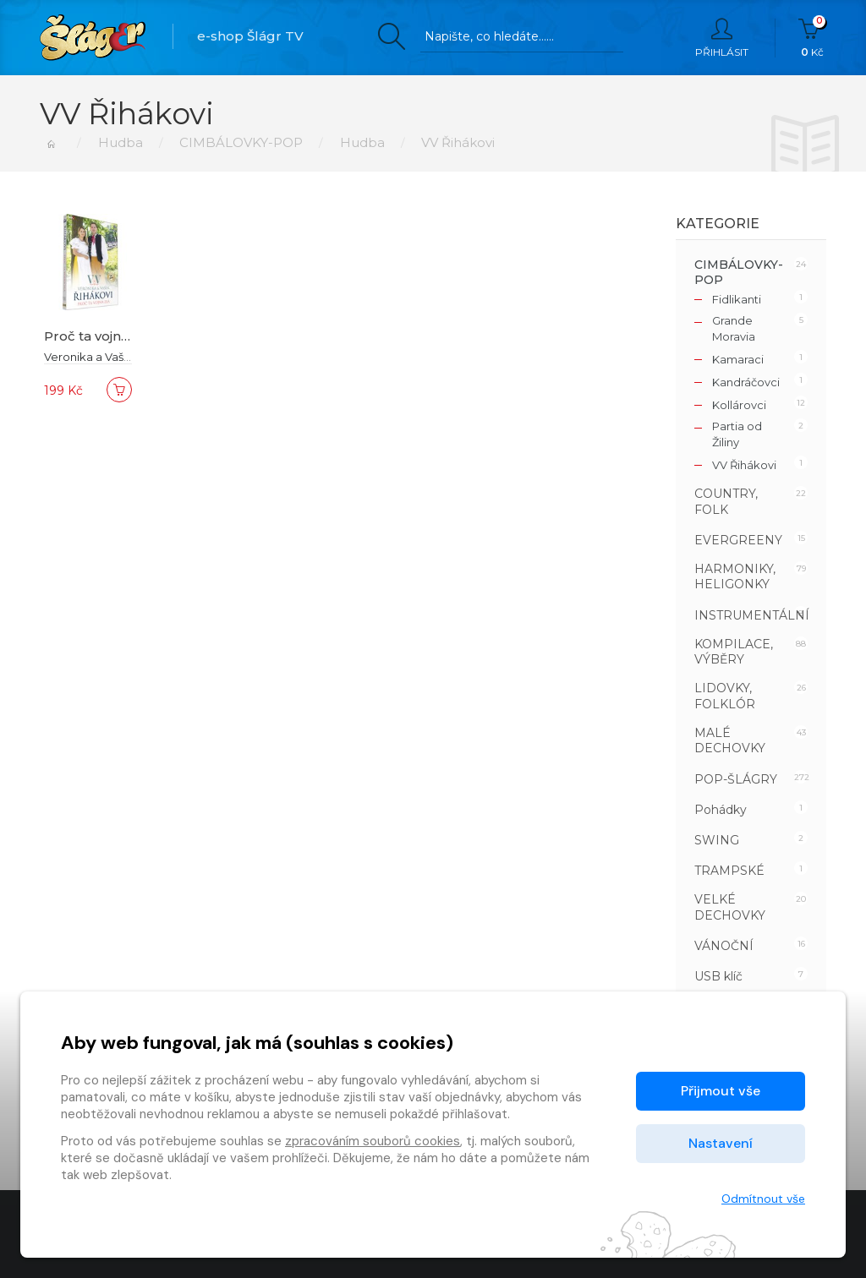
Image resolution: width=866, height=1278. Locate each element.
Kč (812, 38)
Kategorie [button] (717, 224)
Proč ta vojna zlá (97, 336)
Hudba (119, 142)
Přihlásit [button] (721, 38)
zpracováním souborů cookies (372, 1141)
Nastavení (720, 1143)
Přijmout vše (720, 1091)
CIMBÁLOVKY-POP (241, 142)
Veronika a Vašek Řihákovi (115, 356)
